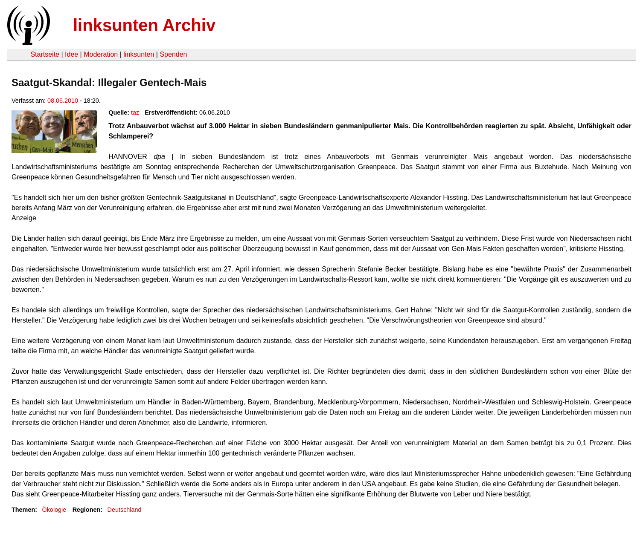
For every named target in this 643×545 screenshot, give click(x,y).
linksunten (138, 54)
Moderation (101, 54)
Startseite (44, 54)
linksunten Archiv (144, 25)
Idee (71, 54)
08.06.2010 (62, 100)
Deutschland (125, 509)
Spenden (173, 54)
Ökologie (54, 509)
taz (135, 112)
